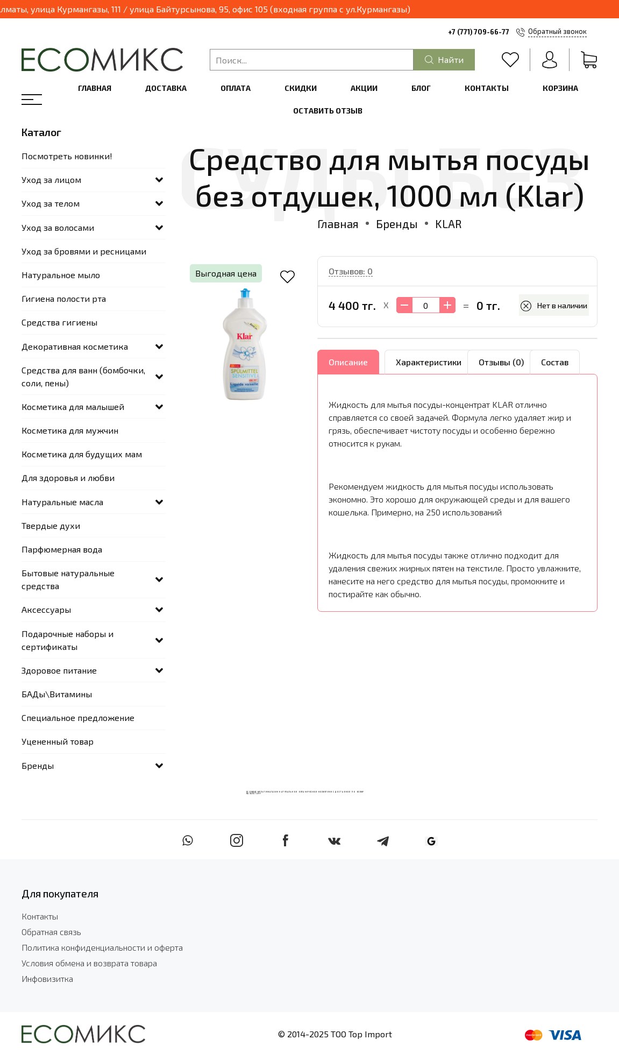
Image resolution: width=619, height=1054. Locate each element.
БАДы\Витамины (57, 694)
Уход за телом (51, 203)
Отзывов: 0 (351, 271)
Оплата (235, 88)
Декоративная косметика (75, 346)
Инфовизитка (47, 978)
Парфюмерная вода (62, 549)
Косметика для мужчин (70, 430)
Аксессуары (46, 609)
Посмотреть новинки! (67, 156)
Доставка (166, 88)
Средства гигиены (59, 322)
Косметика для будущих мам (82, 454)
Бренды (397, 223)
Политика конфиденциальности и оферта (102, 947)
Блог (421, 88)
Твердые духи (51, 525)
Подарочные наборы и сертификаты (67, 640)
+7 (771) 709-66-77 (478, 31)
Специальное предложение (78, 717)
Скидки (300, 88)
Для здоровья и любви (68, 477)
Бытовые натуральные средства (68, 579)
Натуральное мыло (61, 275)
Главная (94, 88)
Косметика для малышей (73, 406)
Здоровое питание (59, 670)
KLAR (448, 223)
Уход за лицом (51, 179)
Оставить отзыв (327, 110)
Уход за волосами (58, 227)
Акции (364, 88)
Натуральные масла (62, 502)
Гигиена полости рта (64, 298)
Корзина (560, 88)
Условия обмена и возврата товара (89, 963)
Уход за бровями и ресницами (84, 251)
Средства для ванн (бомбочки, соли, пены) (83, 376)
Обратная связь (51, 931)
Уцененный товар (58, 741)
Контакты (487, 88)
